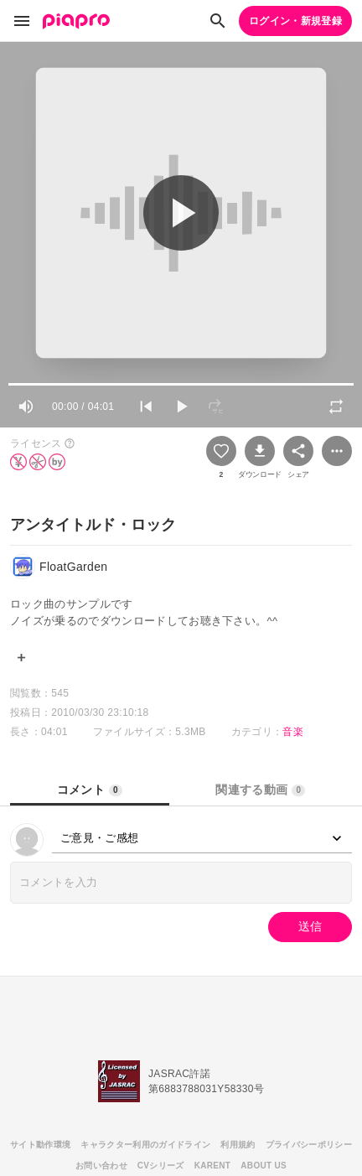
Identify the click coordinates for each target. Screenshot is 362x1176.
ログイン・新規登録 (295, 21)
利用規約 (237, 1144)
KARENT (212, 1165)
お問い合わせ (101, 1165)
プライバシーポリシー (309, 1144)
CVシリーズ (160, 1165)
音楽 (292, 732)
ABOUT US (263, 1165)
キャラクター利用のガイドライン (145, 1144)
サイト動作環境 (40, 1144)
